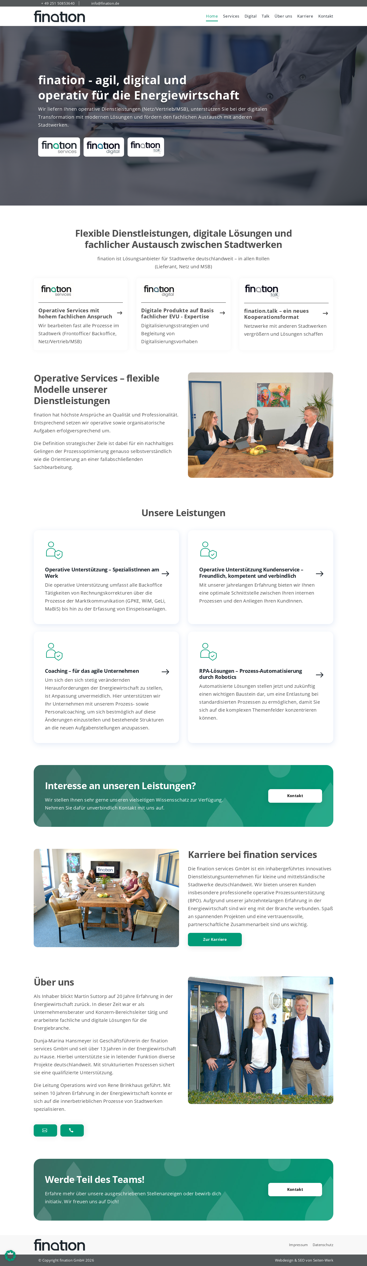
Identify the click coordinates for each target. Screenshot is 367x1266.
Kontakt (325, 16)
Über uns (283, 16)
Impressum (298, 1244)
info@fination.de (105, 3)
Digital (251, 16)
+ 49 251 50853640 (58, 3)
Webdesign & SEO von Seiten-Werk (304, 1260)
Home (212, 16)
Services (231, 16)
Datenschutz (323, 1244)
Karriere (305, 16)
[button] (10, 1255)
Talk (265, 16)
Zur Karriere (215, 939)
